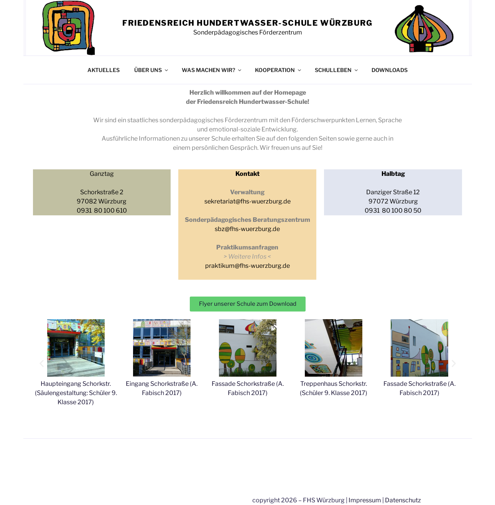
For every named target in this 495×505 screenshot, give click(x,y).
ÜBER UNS (151, 70)
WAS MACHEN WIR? (212, 70)
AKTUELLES (103, 70)
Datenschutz (403, 500)
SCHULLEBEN (337, 70)
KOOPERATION (278, 70)
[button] (41, 363)
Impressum (365, 500)
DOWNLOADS (390, 70)
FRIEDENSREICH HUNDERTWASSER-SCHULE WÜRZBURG (247, 23)
